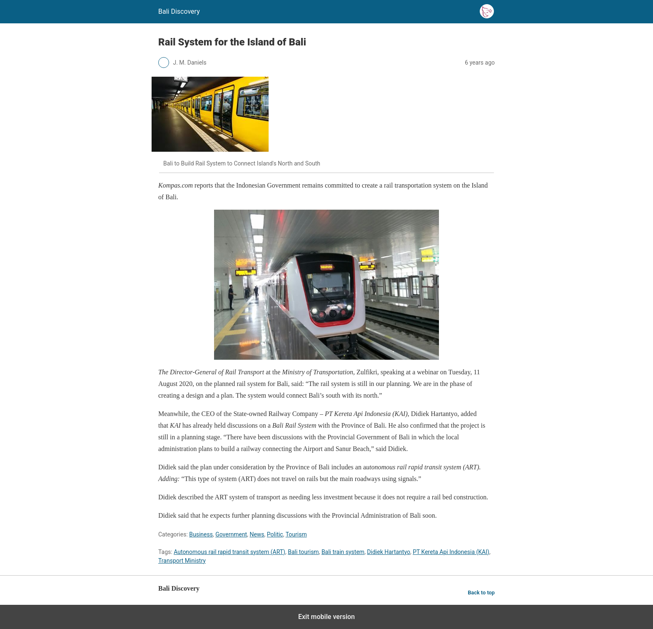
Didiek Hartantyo (388, 552)
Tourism (296, 534)
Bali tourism (303, 552)
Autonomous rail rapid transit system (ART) (229, 552)
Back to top (481, 592)
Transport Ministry (182, 560)
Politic (275, 534)
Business (201, 534)
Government (231, 534)
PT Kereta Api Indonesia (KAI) (451, 552)
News (256, 534)
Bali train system (343, 552)
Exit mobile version (326, 617)
